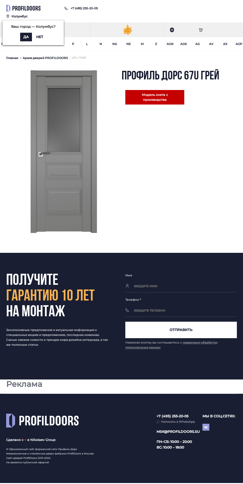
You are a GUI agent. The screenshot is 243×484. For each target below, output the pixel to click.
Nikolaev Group (43, 441)
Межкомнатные (16, 454)
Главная (12, 58)
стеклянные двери (42, 454)
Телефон (133, 300)
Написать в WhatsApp (178, 422)
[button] (84, 8)
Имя (128, 275)
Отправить (181, 330)
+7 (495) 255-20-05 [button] (172, 417)
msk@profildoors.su (178, 432)
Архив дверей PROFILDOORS (45, 58)
